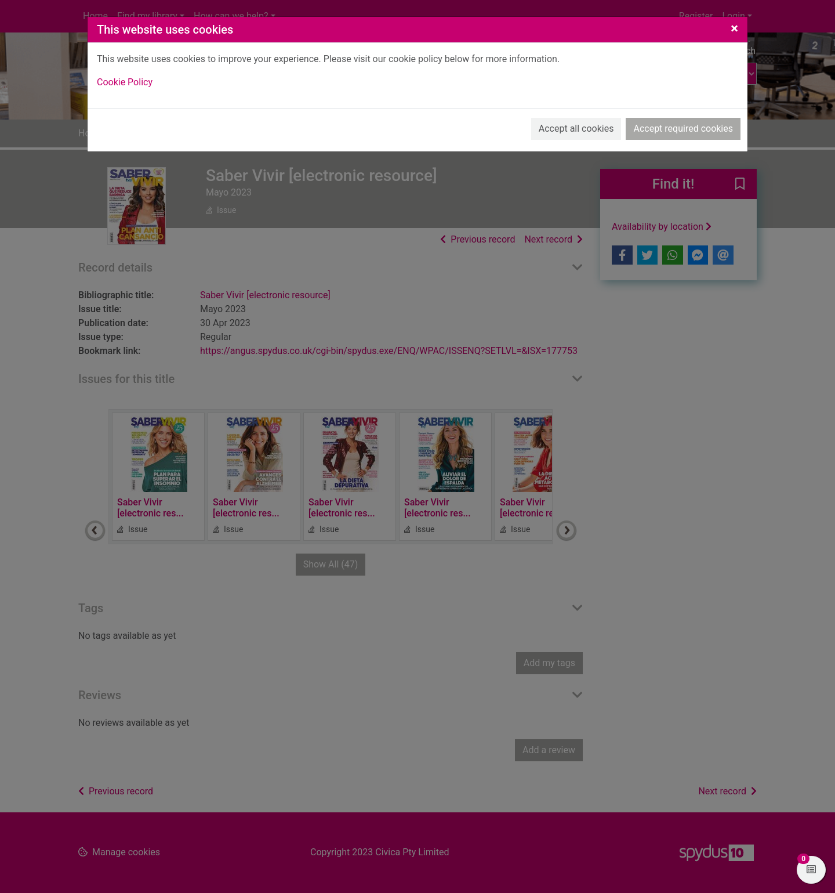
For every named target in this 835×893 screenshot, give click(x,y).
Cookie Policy (125, 82)
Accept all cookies (576, 128)
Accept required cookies (683, 128)
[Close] (734, 28)
